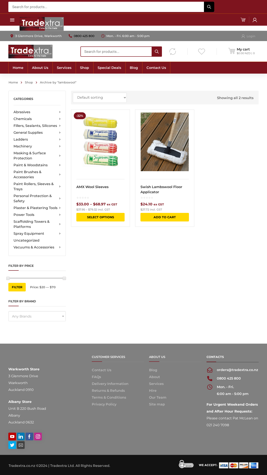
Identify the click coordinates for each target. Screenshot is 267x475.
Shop (29, 82)
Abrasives (37, 112)
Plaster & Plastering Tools (37, 208)
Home (13, 82)
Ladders (37, 139)
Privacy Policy (104, 404)
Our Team (157, 397)
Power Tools (37, 214)
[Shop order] (100, 97)
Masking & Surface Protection (37, 155)
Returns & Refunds (108, 391)
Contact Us (101, 370)
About (154, 377)
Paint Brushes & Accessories (37, 174)
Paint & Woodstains (37, 165)
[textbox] (37, 316)
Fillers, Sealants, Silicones (37, 125)
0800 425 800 (84, 36)
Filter (17, 287)
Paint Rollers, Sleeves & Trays (37, 186)
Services (156, 384)
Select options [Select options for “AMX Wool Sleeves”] (100, 217)
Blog (153, 370)
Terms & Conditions (109, 397)
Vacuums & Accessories (37, 247)
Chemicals (37, 119)
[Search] (209, 7)
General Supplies (37, 132)
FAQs (96, 377)
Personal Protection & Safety (37, 198)
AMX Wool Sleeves (92, 187)
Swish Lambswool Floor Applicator (162, 189)
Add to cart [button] (165, 217)
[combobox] (111, 7)
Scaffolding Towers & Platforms (37, 224)
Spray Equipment (37, 233)
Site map (157, 404)
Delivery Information (110, 384)
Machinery (37, 146)
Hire (153, 391)
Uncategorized (26, 240)
